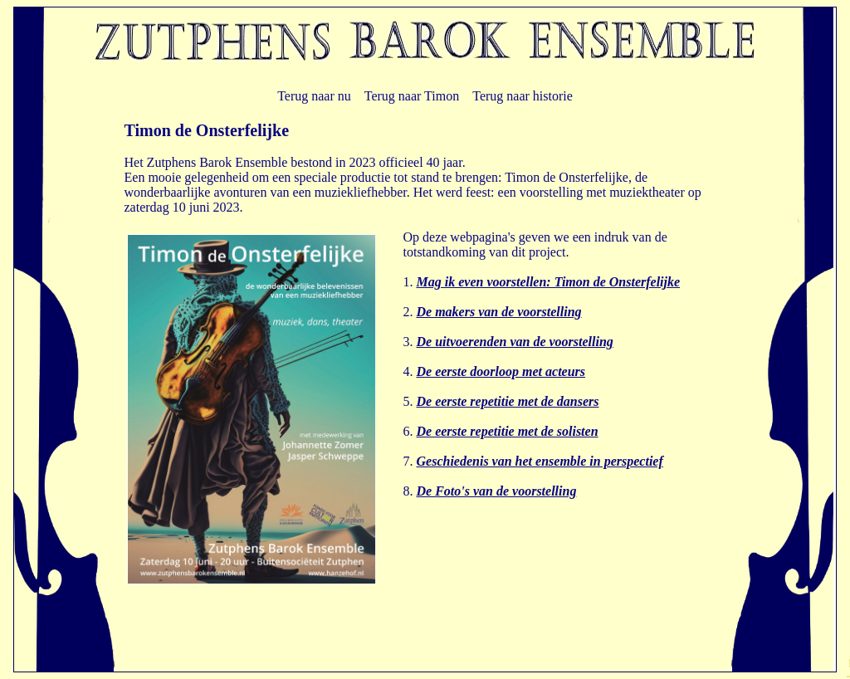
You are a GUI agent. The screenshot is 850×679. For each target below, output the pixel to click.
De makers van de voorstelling (499, 312)
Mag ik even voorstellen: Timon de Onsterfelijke (549, 282)
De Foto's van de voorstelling (497, 491)
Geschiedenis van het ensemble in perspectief (540, 461)
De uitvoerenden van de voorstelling (515, 342)
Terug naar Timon (411, 96)
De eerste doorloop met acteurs (501, 371)
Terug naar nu (314, 96)
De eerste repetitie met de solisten (507, 431)
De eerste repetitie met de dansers (508, 401)
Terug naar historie (522, 96)
